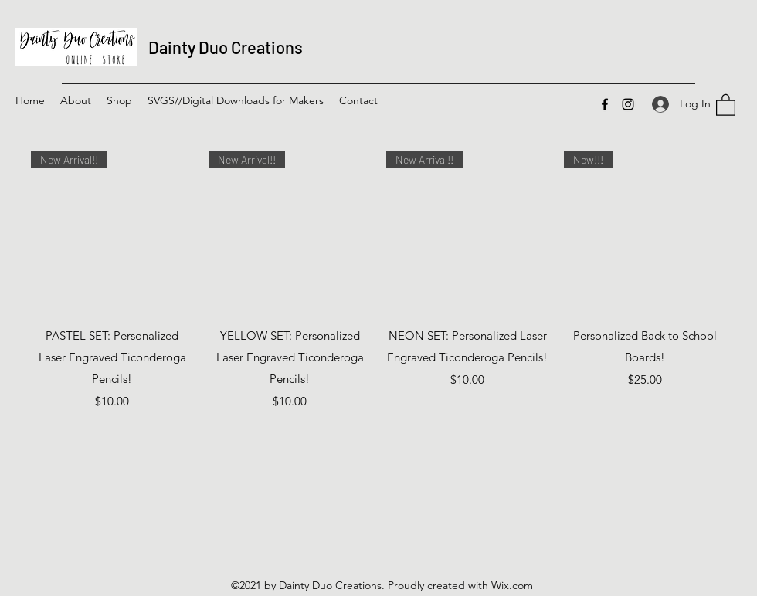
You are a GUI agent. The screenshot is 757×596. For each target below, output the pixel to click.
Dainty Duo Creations (225, 47)
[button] (119, 100)
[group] (378, 281)
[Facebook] (605, 104)
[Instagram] (628, 104)
